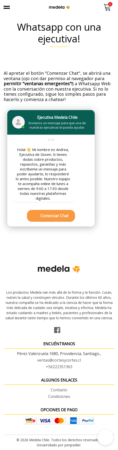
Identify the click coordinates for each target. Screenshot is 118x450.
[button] (105, 437)
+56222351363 (59, 366)
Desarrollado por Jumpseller (59, 445)
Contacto (59, 390)
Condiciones (59, 396)
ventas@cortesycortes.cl (59, 360)
